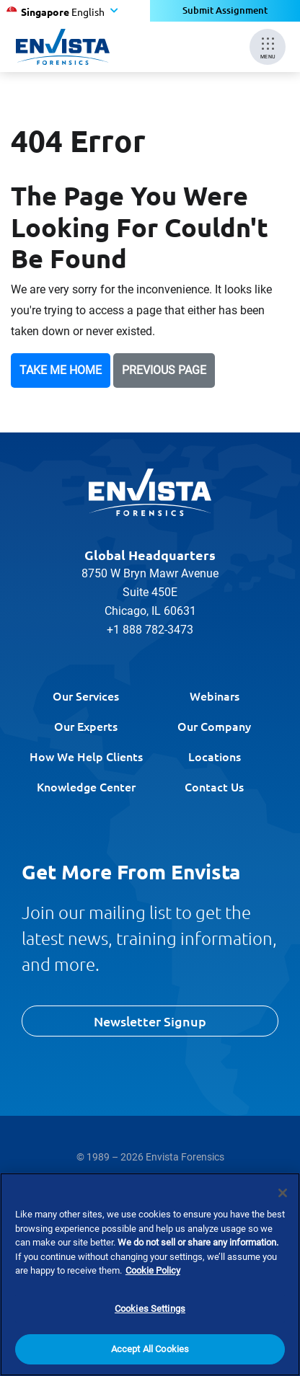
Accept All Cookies (150, 1349)
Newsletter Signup (150, 1021)
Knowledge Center (86, 786)
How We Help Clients (86, 756)
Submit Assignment (225, 10)
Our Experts (86, 726)
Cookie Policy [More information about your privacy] (152, 1270)
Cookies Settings (150, 1308)
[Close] (283, 1193)
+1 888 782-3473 (150, 629)
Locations (214, 756)
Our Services (86, 695)
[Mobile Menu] (268, 47)
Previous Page (164, 370)
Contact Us (214, 786)
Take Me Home (60, 370)
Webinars (214, 695)
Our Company (214, 726)
